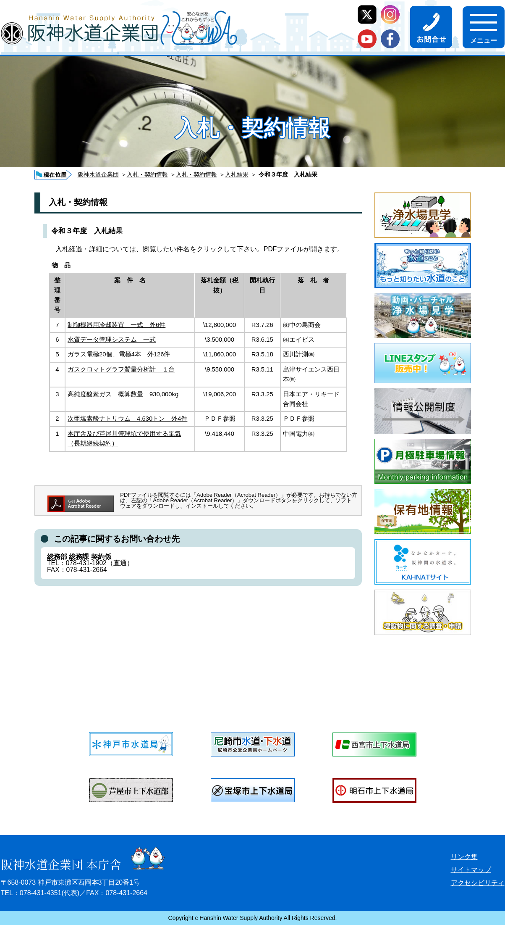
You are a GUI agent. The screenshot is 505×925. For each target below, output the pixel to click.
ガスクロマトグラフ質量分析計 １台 (121, 369)
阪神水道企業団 (98, 174)
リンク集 (464, 856)
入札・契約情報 (147, 174)
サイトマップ (471, 869)
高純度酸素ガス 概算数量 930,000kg (123, 394)
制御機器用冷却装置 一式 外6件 (116, 325)
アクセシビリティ (478, 882)
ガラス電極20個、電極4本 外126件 (119, 354)
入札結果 (237, 174)
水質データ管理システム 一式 (112, 339)
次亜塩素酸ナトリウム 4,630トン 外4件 (127, 418)
